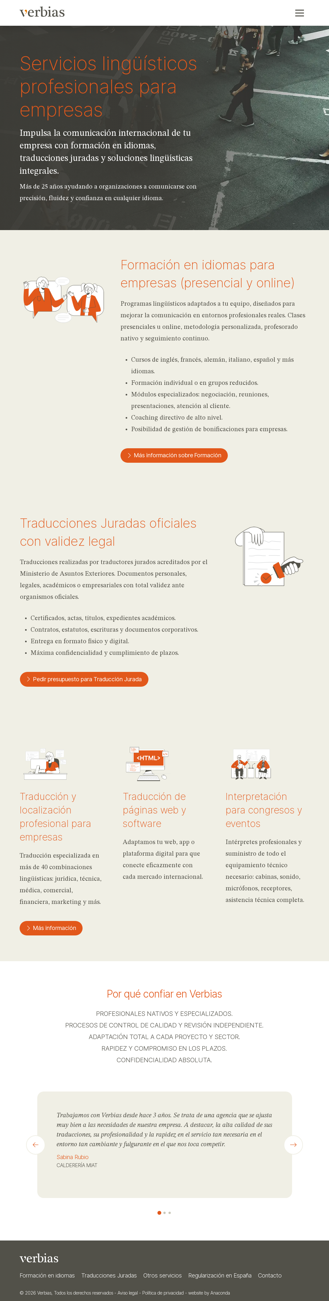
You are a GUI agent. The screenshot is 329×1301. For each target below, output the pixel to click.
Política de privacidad (163, 1293)
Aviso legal (128, 1293)
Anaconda (220, 1293)
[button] (299, 13)
